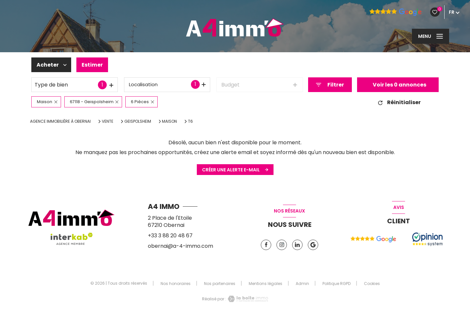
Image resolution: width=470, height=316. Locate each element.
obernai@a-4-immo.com (180, 246)
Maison (169, 121)
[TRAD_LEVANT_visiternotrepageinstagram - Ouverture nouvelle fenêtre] (281, 245)
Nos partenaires (219, 283)
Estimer (92, 65)
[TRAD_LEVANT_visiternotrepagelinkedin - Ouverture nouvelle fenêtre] (297, 245)
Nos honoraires (176, 283)
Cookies (372, 283)
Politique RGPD (336, 283)
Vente (107, 121)
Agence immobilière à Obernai (60, 121)
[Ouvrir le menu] (430, 36)
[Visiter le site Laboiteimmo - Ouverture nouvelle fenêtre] (247, 299)
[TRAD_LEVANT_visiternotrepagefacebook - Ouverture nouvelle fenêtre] (266, 245)
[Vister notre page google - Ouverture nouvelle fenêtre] (313, 245)
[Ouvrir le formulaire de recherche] (330, 84)
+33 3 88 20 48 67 (170, 235)
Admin (302, 283)
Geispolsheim (137, 121)
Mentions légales (265, 283)
